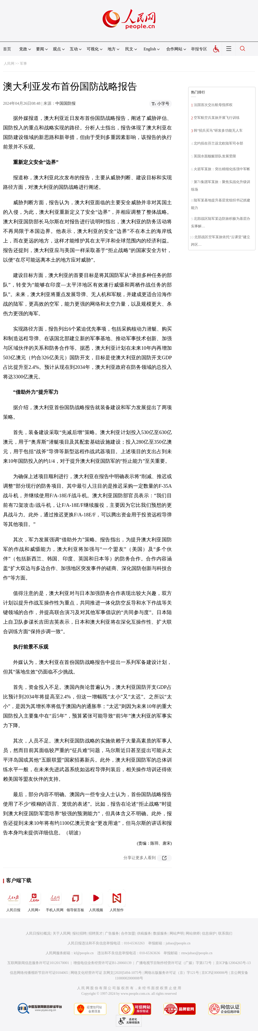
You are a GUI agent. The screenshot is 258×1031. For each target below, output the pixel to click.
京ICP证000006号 (215, 973)
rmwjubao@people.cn (196, 953)
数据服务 (160, 933)
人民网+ (34, 900)
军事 (23, 63)
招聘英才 (95, 933)
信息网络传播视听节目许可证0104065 (39, 973)
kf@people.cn (84, 953)
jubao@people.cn (178, 943)
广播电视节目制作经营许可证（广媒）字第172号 (174, 963)
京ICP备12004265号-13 (233, 963)
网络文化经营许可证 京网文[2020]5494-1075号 (106, 973)
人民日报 (13, 900)
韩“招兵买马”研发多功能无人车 (218, 130)
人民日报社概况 (38, 933)
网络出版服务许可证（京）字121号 (171, 973)
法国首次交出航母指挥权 (213, 105)
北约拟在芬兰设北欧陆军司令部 (218, 143)
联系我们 (225, 933)
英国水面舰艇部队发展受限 (215, 156)
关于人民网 (61, 933)
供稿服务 (144, 933)
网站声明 (177, 933)
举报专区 (199, 49)
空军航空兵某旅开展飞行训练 (217, 118)
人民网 (9, 63)
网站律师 (193, 933)
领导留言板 (75, 900)
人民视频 (96, 900)
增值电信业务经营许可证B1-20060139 (102, 963)
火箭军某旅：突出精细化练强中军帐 (222, 169)
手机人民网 (54, 900)
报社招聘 (79, 933)
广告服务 (112, 933)
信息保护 (209, 933)
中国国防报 (65, 103)
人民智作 (116, 900)
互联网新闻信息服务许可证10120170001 (38, 963)
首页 (7, 49)
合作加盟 (128, 933)
